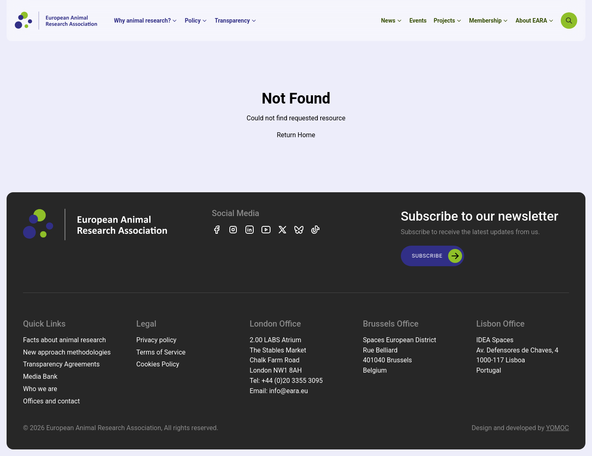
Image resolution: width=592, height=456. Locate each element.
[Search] (569, 20)
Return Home (296, 135)
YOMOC (557, 428)
